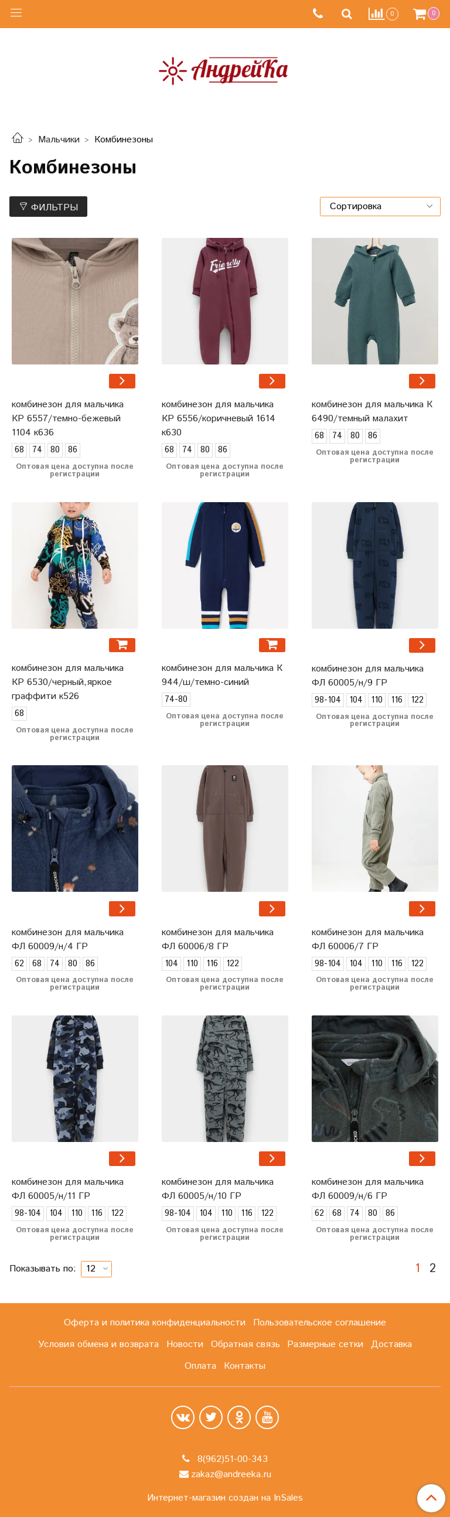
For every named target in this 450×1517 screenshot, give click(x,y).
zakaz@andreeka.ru (231, 1474)
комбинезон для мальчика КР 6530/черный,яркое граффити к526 (68, 682)
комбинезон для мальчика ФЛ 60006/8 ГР (218, 939)
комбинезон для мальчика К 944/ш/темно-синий (222, 675)
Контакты (244, 1366)
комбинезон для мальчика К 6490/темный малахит (372, 411)
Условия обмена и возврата (98, 1344)
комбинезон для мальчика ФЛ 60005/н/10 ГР (218, 1189)
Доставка (391, 1344)
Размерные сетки (325, 1344)
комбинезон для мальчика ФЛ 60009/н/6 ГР (368, 1189)
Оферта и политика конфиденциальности (155, 1322)
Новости (184, 1344)
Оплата (200, 1366)
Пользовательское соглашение (319, 1322)
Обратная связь (245, 1344)
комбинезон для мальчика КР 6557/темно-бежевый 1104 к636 (68, 418)
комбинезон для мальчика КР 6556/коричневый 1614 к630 (218, 418)
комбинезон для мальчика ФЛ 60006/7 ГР (368, 939)
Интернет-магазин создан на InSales (225, 1498)
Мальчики (59, 139)
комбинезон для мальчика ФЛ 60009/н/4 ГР (68, 939)
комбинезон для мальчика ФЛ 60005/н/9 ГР (368, 676)
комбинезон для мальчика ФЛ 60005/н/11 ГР (68, 1189)
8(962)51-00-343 (231, 1459)
